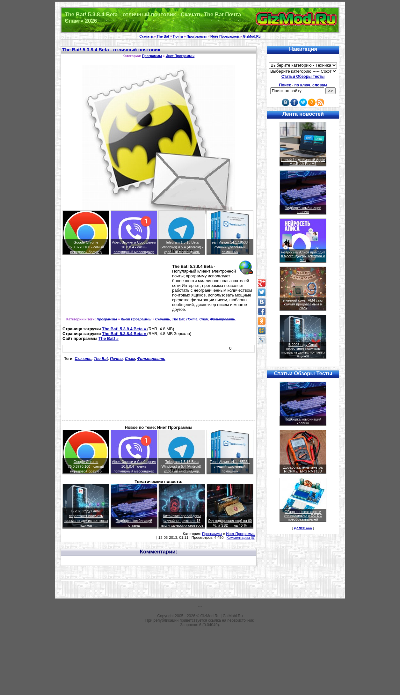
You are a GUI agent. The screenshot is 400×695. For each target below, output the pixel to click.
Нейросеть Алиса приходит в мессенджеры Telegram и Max (303, 256)
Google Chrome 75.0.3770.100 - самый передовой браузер (86, 247)
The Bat (163, 36)
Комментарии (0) (241, 537)
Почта (178, 36)
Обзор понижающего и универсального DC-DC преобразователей (303, 515)
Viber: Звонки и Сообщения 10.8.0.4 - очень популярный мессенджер (134, 247)
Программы (197, 36)
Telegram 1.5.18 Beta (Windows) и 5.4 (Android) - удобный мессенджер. (181, 247)
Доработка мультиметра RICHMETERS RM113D (303, 469)
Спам (204, 319)
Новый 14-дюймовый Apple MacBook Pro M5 (303, 161)
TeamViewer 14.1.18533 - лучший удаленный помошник (230, 247)
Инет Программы (224, 36)
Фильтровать (222, 319)
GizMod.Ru (252, 36)
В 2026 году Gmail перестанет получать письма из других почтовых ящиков (303, 350)
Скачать (146, 36)
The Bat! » (108, 338)
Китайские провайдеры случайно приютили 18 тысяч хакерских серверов (181, 520)
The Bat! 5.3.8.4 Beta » (124, 328)
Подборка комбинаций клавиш (303, 210)
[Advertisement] (91, 288)
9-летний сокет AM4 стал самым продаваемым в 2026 (303, 304)
